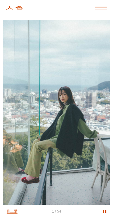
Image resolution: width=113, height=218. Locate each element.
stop (104, 212)
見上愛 (12, 211)
